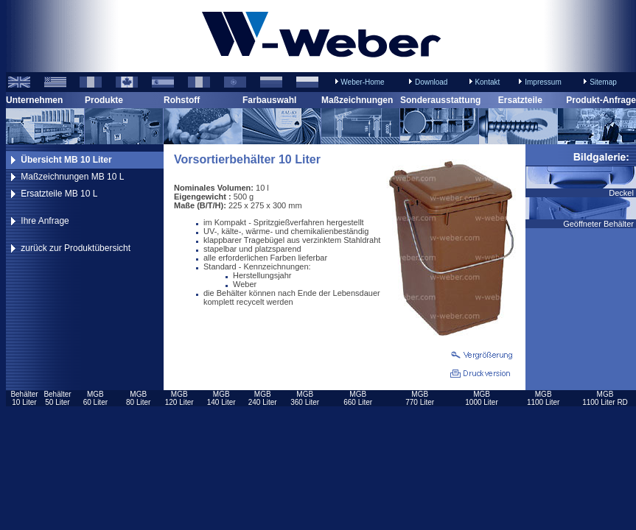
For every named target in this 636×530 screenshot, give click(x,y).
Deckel (622, 192)
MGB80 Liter (138, 398)
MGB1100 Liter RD (605, 398)
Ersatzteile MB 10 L (59, 193)
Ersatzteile (520, 100)
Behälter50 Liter (57, 398)
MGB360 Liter (304, 398)
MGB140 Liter (221, 398)
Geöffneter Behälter (599, 223)
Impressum (543, 82)
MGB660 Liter (357, 398)
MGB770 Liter (419, 398)
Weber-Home (362, 82)
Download (431, 82)
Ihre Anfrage (45, 221)
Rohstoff (182, 100)
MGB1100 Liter (543, 398)
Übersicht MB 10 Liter (66, 160)
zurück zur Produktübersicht (75, 248)
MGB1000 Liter (481, 398)
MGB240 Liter (262, 398)
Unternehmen (34, 100)
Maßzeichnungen (357, 100)
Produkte (104, 100)
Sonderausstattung (440, 100)
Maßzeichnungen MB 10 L (72, 177)
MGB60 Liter (95, 398)
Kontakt (487, 82)
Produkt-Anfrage (601, 100)
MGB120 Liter (179, 398)
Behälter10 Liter (24, 398)
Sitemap (603, 82)
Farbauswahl (269, 100)
